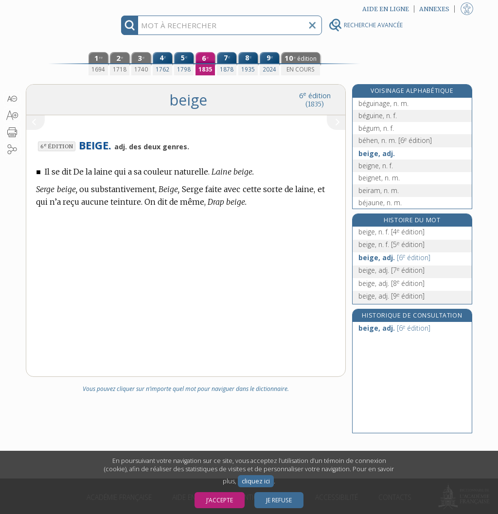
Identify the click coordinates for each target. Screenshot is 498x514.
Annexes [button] (434, 9)
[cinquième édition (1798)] (184, 63)
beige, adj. (376, 153)
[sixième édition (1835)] (205, 63)
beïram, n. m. (378, 190)
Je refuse (279, 500)
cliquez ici (256, 481)
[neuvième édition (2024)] (269, 63)
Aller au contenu (63, 8)
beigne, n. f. (375, 165)
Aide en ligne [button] (385, 9)
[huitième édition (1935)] (248, 63)
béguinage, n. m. (383, 103)
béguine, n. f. (377, 115)
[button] (11, 98)
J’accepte (219, 500)
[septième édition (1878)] (226, 63)
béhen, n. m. (395, 140)
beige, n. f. (391, 231)
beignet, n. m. (379, 177)
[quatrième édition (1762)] (162, 63)
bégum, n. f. (376, 128)
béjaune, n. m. (380, 202)
